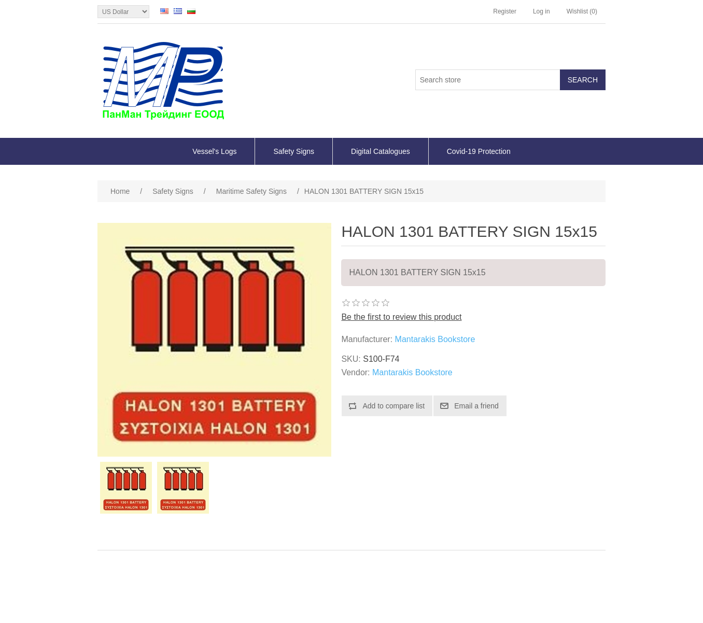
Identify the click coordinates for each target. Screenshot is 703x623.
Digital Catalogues (380, 151)
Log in (541, 11)
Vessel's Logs (214, 151)
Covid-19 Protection (479, 151)
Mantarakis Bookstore (435, 339)
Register (504, 11)
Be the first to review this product (401, 317)
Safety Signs (293, 151)
